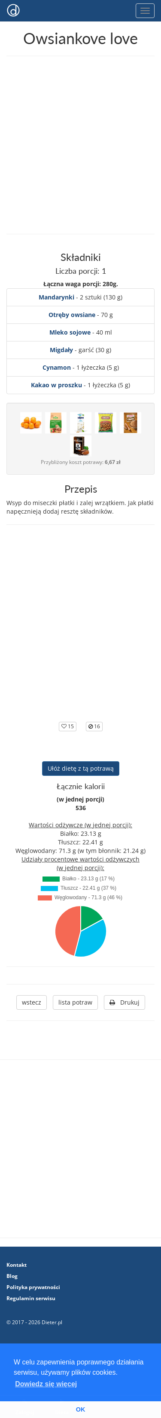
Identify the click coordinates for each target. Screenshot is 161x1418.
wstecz (31, 1002)
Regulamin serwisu (30, 1298)
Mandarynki (56, 297)
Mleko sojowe (70, 332)
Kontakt (16, 1264)
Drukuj (124, 1002)
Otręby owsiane (72, 315)
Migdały (61, 350)
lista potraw (75, 1002)
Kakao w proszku (56, 385)
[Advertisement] (80, 145)
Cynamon (57, 367)
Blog (12, 1276)
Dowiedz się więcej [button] (46, 1384)
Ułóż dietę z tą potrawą (81, 768)
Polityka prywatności (33, 1287)
